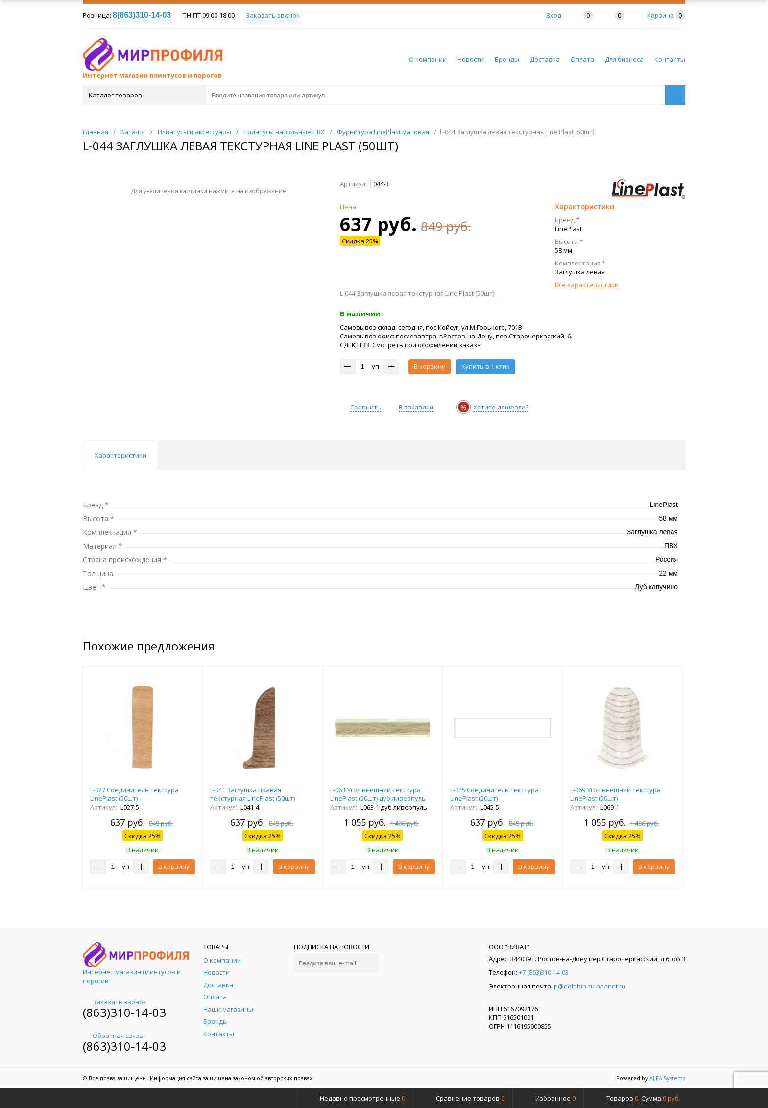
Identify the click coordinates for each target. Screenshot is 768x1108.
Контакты (669, 59)
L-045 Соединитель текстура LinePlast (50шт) (494, 794)
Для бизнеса (624, 59)
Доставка (545, 59)
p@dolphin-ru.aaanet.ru (589, 986)
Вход (553, 15)
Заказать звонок (273, 15)
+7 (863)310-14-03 (544, 972)
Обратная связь (113, 1035)
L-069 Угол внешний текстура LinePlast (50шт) (615, 794)
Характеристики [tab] (120, 455)
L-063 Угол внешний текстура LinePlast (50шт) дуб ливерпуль (378, 794)
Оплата (582, 59)
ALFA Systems (667, 1078)
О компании (428, 59)
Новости (470, 59)
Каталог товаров (143, 95)
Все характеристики (587, 284)
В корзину (429, 366)
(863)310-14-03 (124, 1012)
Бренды (507, 59)
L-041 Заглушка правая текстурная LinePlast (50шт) (252, 794)
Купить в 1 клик (485, 366)
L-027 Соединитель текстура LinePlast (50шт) (134, 794)
